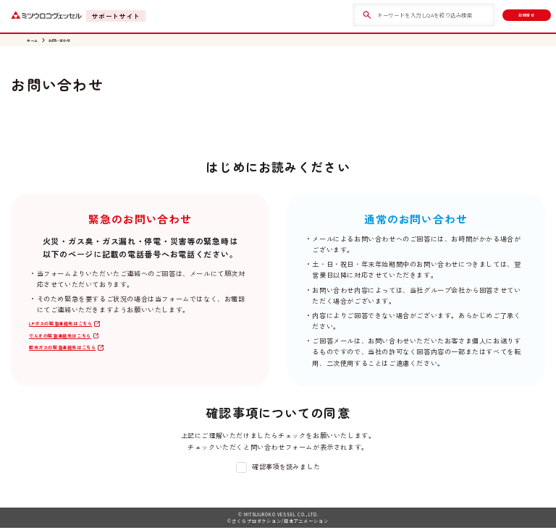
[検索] (344, 14)
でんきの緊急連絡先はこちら (74, 344)
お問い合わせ (68, 41)
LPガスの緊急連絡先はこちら (75, 329)
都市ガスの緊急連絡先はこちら (77, 359)
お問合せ (514, 15)
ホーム (34, 41)
